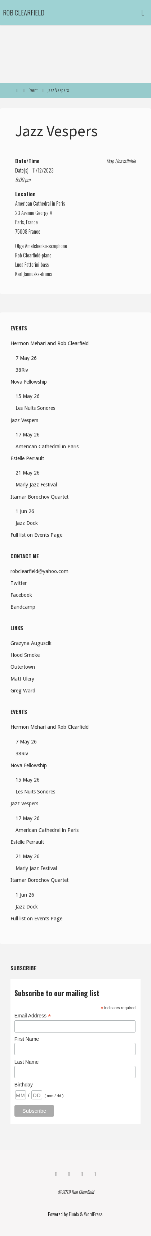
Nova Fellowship (28, 382)
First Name (26, 1039)
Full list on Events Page (36, 535)
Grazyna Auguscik (31, 643)
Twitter (18, 583)
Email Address (32, 1015)
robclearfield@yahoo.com (39, 571)
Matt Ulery (22, 679)
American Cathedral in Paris (40, 203)
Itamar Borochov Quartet (39, 497)
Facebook (21, 595)
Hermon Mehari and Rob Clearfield (49, 343)
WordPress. (93, 1214)
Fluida (73, 1214)
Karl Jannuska (27, 274)
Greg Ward (22, 690)
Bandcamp (22, 607)
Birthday (23, 1085)
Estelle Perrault (27, 458)
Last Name (26, 1062)
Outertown (22, 667)
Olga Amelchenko (31, 246)
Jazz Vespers (24, 420)
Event (33, 90)
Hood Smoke (25, 655)
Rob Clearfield (23, 12)
